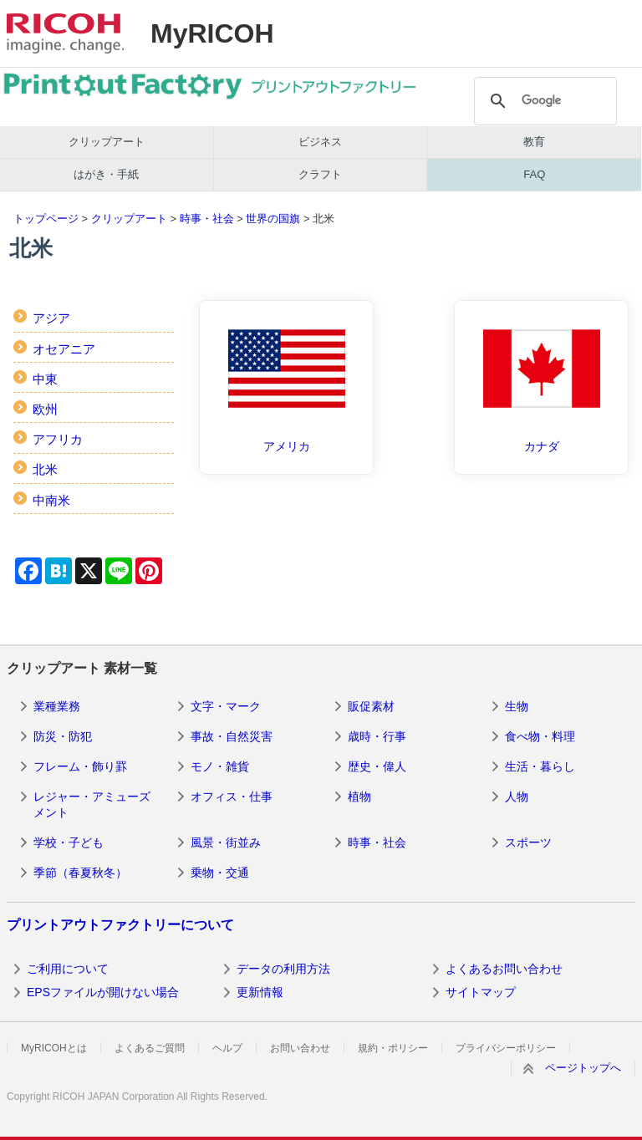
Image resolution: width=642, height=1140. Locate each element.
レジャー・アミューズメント (91, 805)
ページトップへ (583, 1067)
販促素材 (371, 706)
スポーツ (528, 842)
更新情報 (260, 992)
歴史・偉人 (377, 766)
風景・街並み (226, 842)
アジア (51, 318)
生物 (516, 706)
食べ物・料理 (540, 736)
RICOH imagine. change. (65, 33)
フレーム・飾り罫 (80, 766)
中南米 (51, 500)
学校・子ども (68, 842)
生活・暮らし (540, 766)
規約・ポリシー (393, 1048)
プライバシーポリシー (506, 1048)
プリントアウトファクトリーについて (120, 925)
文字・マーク (226, 706)
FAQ (534, 174)
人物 (516, 796)
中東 (45, 379)
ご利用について (68, 968)
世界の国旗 (273, 218)
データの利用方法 (283, 968)
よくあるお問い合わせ (504, 968)
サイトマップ (481, 992)
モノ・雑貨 (220, 766)
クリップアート (107, 141)
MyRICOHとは (54, 1048)
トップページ (46, 218)
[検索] (543, 101)
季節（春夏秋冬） (80, 872)
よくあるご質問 (150, 1048)
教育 (534, 141)
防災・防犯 (62, 736)
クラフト (320, 174)
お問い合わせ (300, 1048)
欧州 (45, 409)
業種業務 (56, 706)
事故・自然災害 (232, 736)
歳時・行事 (377, 736)
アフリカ (58, 439)
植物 (359, 796)
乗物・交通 (220, 872)
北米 (45, 469)
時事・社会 (207, 218)
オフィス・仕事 (232, 796)
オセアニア (64, 349)
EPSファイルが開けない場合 (103, 992)
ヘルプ (227, 1048)
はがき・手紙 (106, 174)
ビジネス (320, 141)
